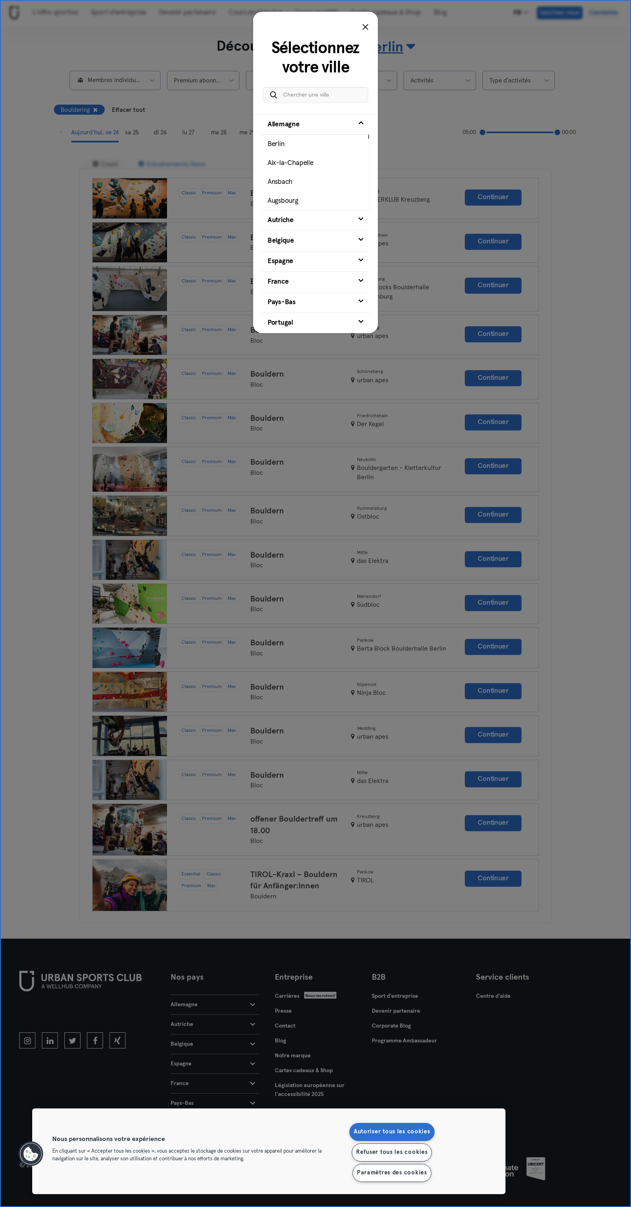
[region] (268, 1151)
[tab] (315, 162)
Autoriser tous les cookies (392, 1132)
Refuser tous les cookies (391, 1152)
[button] (31, 1154)
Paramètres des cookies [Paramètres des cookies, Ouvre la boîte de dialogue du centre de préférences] (392, 1173)
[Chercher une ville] (315, 95)
